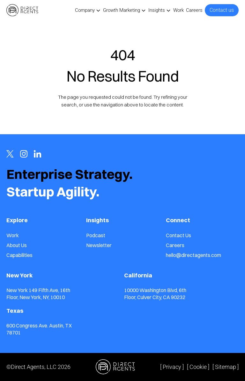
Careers (194, 10)
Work (178, 10)
